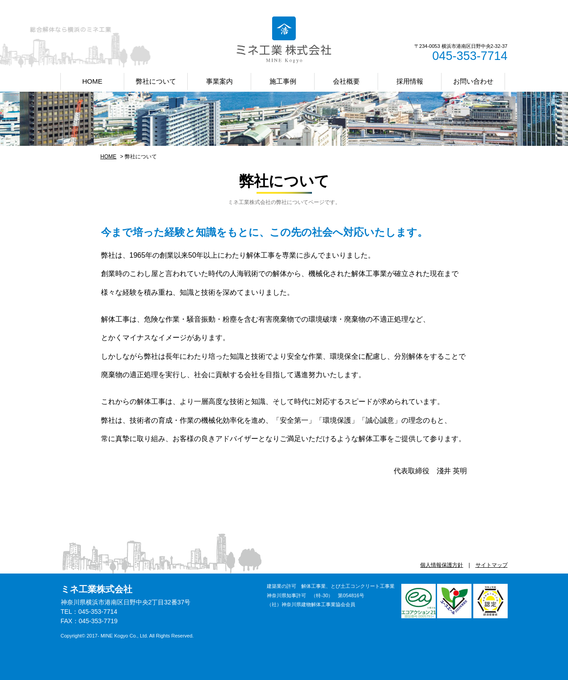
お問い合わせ (473, 81)
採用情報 (409, 81)
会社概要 (346, 81)
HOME (92, 81)
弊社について (156, 81)
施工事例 (282, 81)
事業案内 (219, 81)
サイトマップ (491, 565)
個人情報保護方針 (441, 565)
